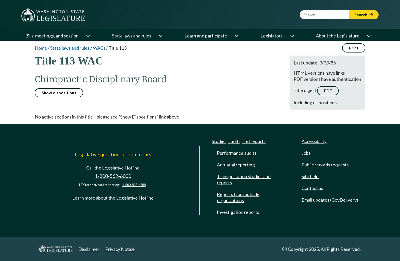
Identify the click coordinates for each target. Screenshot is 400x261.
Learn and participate (205, 35)
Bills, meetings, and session (52, 35)
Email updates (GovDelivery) (330, 200)
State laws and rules (131, 35)
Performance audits (236, 153)
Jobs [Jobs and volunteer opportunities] (306, 153)
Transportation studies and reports (244, 179)
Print (353, 47)
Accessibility (314, 141)
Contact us (312, 188)
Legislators (271, 35)
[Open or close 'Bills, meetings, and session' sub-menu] (88, 36)
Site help (310, 176)
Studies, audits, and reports (239, 141)
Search (363, 14)
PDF (328, 90)
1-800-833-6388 (134, 185)
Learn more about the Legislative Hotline (113, 198)
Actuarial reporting (236, 164)
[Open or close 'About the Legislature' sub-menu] (368, 36)
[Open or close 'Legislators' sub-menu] (292, 36)
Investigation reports (238, 212)
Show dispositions (59, 92)
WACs (99, 48)
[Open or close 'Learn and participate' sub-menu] (236, 36)
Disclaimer (88, 249)
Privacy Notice (120, 249)
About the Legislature (337, 35)
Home (41, 48)
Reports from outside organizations (238, 197)
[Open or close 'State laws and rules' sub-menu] (160, 36)
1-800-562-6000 (113, 176)
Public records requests (325, 164)
